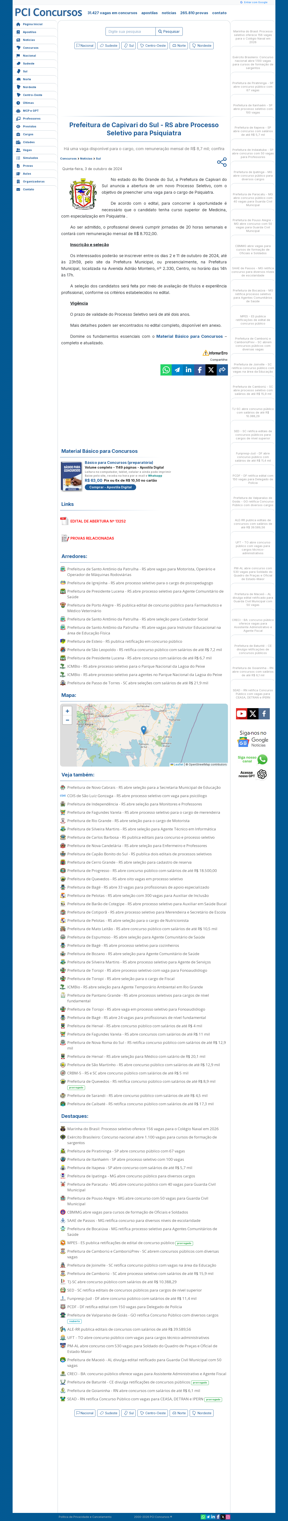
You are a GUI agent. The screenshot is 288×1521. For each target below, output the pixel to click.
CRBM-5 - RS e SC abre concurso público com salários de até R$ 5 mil (128, 1073)
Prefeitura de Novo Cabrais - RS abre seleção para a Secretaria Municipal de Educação (144, 787)
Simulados (27, 157)
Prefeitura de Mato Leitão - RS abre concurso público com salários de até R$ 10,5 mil (142, 928)
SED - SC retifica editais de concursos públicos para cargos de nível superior (134, 1290)
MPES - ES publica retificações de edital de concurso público (130, 1243)
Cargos (24, 134)
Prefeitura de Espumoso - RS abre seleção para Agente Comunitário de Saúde (136, 937)
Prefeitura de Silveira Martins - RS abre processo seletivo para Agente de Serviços (139, 962)
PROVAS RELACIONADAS (92, 538)
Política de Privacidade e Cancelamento (85, 1517)
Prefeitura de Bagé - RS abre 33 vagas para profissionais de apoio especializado (138, 887)
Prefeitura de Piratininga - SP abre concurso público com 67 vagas (126, 1151)
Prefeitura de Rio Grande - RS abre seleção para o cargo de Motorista (128, 820)
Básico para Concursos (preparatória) (119, 462)
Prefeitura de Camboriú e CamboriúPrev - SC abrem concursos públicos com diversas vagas (143, 1254)
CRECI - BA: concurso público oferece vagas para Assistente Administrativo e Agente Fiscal (146, 1373)
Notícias (25, 39)
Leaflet (177, 764)
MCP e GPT (27, 110)
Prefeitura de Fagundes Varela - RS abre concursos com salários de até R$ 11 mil (138, 1034)
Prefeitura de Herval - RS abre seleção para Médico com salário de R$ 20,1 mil (136, 1056)
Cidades (25, 142)
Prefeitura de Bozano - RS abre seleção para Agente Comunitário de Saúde (133, 953)
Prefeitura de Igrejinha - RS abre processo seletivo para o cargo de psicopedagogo (140, 582)
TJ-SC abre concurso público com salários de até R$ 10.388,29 (122, 1281)
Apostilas (26, 31)
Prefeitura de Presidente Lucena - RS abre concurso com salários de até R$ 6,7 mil (139, 657)
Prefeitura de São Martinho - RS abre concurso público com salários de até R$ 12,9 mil (143, 1064)
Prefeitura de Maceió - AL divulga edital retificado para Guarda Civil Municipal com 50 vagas (144, 1362)
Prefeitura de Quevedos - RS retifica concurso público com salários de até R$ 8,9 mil (141, 1084)
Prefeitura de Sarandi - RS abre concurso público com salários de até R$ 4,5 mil (137, 1095)
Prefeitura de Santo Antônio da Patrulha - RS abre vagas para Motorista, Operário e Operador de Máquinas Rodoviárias (141, 571)
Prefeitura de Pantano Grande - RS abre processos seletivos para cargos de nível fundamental (138, 998)
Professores (28, 118)
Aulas (23, 173)
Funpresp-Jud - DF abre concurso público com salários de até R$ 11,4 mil (132, 1298)
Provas (24, 165)
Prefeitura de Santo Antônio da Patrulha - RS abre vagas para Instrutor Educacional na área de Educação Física (144, 630)
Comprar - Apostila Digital (110, 487)
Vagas (24, 149)
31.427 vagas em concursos (112, 13)
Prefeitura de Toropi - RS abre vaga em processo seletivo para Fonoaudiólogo (136, 1009)
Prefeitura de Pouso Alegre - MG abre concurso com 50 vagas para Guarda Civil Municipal (137, 1201)
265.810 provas (194, 13)
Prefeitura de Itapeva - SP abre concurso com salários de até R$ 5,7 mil (129, 1167)
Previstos (26, 126)
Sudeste (25, 63)
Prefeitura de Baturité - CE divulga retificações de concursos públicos (138, 1382)
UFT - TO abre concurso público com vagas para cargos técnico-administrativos (138, 1337)
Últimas (25, 102)
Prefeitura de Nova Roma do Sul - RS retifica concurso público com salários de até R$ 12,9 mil (146, 1045)
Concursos (27, 47)
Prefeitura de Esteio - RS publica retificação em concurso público (124, 641)
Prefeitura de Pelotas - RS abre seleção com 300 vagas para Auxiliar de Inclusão (138, 895)
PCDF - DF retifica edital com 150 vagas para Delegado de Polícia (124, 1306)
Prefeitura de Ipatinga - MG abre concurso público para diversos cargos (131, 1176)
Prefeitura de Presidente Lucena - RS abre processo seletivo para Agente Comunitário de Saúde (145, 594)
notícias (169, 13)
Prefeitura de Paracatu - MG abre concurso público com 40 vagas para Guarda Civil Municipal (141, 1187)
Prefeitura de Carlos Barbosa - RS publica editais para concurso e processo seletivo (141, 837)
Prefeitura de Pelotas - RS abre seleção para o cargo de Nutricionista (128, 920)
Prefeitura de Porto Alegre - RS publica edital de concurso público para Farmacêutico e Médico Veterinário (144, 608)
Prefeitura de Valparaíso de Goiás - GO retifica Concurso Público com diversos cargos (142, 1318)
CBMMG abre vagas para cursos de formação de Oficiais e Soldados (127, 1212)
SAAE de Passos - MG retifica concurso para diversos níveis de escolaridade (133, 1220)
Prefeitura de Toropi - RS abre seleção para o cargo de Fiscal (121, 978)
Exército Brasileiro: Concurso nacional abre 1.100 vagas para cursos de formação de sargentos (142, 1139)
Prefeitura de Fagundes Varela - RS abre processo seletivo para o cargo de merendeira (143, 812)
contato (219, 13)
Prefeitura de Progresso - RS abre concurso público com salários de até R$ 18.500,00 (142, 870)
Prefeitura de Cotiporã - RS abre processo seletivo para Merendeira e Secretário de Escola (146, 912)
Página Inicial (29, 24)
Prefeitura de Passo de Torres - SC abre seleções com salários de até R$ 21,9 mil (137, 682)
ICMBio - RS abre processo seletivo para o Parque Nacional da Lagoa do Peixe (136, 666)
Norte (23, 79)
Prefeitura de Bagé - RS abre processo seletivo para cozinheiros (123, 945)
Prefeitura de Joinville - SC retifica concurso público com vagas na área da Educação (141, 1265)
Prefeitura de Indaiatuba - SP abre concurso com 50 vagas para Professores (253, 149)
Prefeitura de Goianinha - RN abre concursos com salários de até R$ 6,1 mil (133, 1390)
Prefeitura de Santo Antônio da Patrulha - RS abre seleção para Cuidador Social (137, 619)
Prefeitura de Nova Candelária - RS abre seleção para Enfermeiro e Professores (137, 845)
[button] (67, 710)
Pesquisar (169, 31)
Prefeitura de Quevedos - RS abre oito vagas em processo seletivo (125, 878)
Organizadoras (30, 181)
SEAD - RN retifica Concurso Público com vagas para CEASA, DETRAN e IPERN (144, 1399)
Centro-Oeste (29, 94)
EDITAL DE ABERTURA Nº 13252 (98, 521)
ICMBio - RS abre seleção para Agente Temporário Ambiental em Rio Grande (135, 987)
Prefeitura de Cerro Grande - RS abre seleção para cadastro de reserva (129, 862)
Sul (21, 71)
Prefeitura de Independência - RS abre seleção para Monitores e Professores (134, 804)
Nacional (26, 55)
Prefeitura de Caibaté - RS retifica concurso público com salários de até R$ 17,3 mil (140, 1103)
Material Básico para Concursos (189, 336)
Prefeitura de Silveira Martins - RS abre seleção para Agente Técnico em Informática (141, 829)
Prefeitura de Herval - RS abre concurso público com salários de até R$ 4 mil (134, 1025)
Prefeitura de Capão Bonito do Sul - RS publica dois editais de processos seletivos (139, 853)
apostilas (149, 13)
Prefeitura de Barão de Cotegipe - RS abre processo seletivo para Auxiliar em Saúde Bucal (147, 903)
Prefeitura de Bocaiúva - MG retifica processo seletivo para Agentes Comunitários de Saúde (142, 1231)
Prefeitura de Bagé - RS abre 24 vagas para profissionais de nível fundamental (136, 1017)
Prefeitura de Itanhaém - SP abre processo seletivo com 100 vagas (125, 1159)
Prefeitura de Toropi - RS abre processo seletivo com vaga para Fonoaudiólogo (137, 970)
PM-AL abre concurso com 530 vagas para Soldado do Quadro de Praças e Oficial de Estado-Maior (142, 1348)
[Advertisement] (107, 84)
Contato (25, 189)
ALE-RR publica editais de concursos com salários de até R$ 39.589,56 (129, 1329)
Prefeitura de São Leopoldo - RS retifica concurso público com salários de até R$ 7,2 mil (144, 649)
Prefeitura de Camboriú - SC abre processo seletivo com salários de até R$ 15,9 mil (140, 1273)
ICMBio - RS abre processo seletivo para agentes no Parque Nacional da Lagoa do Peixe (144, 674)
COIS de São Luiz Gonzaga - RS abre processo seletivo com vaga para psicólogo (137, 795)
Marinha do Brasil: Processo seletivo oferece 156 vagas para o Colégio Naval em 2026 (143, 1128)
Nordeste (26, 86)
